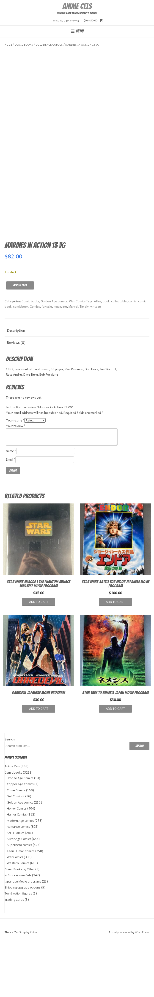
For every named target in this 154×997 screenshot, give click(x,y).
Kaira (33, 991)
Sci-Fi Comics (15, 892)
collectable (119, 360)
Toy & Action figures (18, 952)
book (106, 360)
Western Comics (18, 922)
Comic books (23, 45)
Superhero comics (19, 904)
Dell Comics (15, 855)
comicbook (20, 365)
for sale (46, 365)
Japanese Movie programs (23, 941)
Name (11, 510)
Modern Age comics (20, 880)
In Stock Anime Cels (18, 934)
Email (10, 518)
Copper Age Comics (20, 843)
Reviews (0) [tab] (16, 401)
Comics (35, 365)
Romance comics (18, 886)
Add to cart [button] (38, 660)
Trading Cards (14, 959)
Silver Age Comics (19, 898)
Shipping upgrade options (23, 946)
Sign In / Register (66, 21)
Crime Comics (16, 849)
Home (8, 45)
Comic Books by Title (19, 928)
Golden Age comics (49, 45)
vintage (95, 365)
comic (132, 360)
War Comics (77, 360)
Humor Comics (17, 873)
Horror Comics (17, 867)
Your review (15, 484)
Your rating (15, 479)
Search (10, 798)
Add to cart (20, 344)
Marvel (73, 365)
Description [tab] (16, 389)
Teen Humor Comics (21, 910)
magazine (60, 365)
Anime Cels (77, 6)
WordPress (142, 991)
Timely (84, 365)
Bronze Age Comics (20, 837)
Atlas (97, 360)
